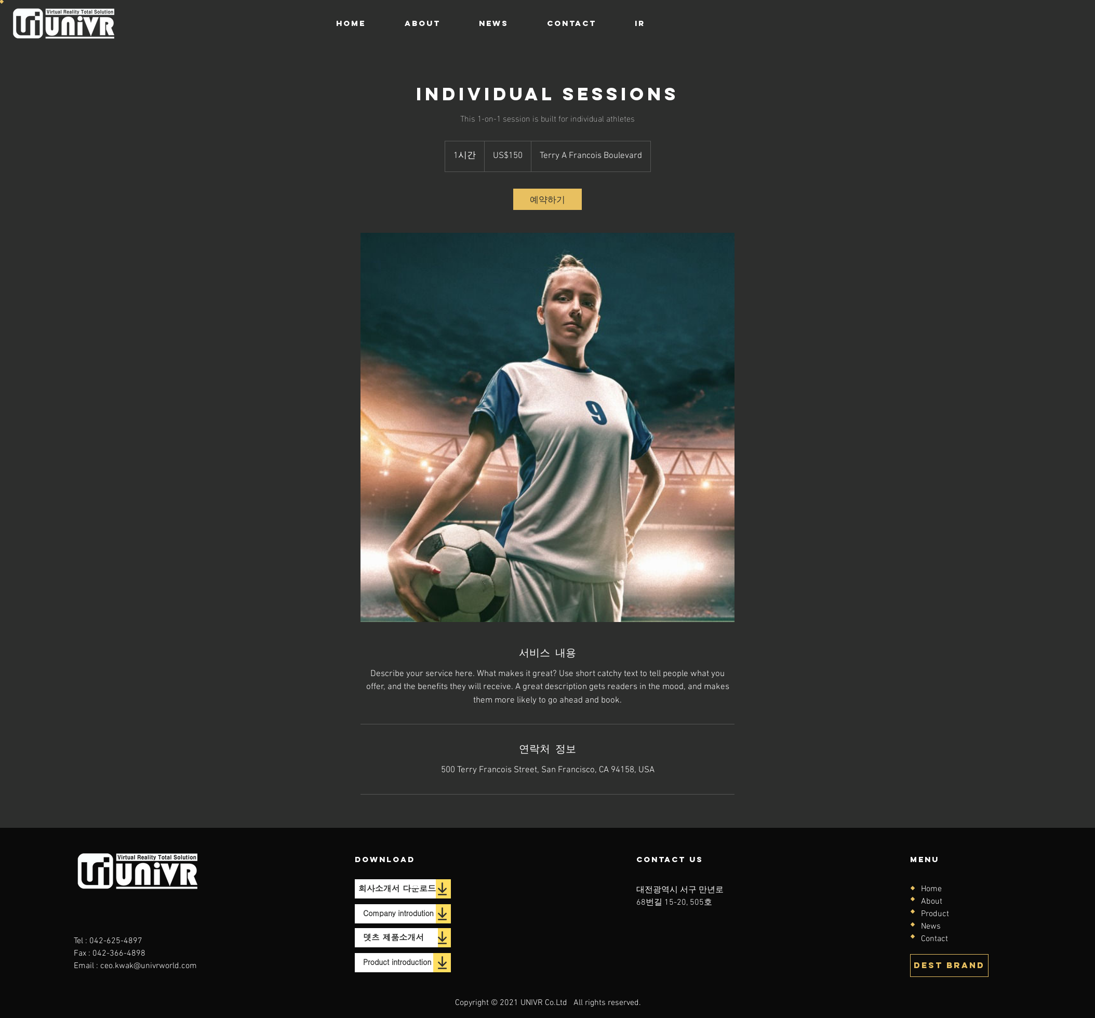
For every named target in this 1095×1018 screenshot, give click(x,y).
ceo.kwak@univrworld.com (148, 966)
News (931, 926)
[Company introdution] (395, 913)
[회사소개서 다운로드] (395, 888)
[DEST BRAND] (949, 965)
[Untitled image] (547, 427)
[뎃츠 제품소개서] (396, 937)
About (931, 901)
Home (931, 889)
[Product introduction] (394, 962)
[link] (547, 199)
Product (935, 914)
